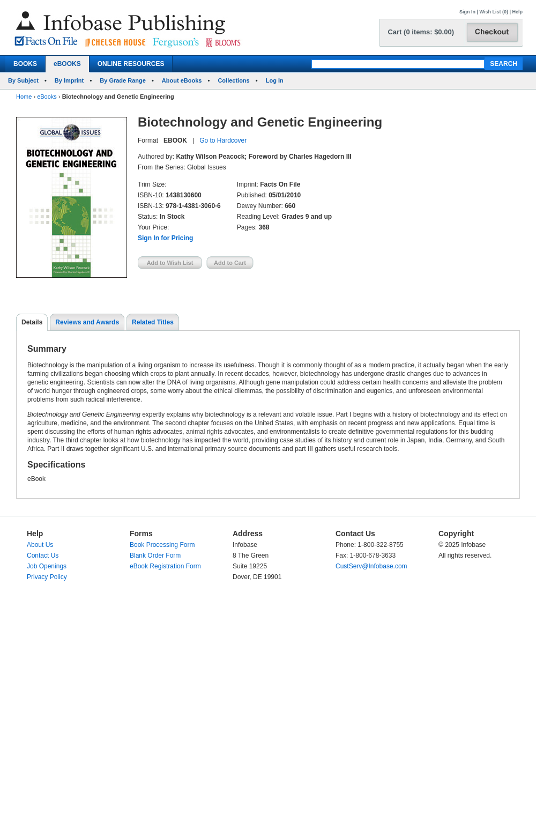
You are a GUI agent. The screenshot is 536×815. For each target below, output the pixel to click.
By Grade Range (123, 80)
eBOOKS (67, 64)
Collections (233, 80)
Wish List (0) (494, 11)
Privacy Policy (47, 577)
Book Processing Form (162, 545)
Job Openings (46, 566)
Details (31, 322)
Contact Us (42, 555)
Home (24, 96)
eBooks (47, 96)
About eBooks (182, 80)
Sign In (467, 11)
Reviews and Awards (87, 322)
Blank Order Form (155, 555)
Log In (275, 80)
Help (517, 11)
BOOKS (25, 64)
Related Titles (153, 322)
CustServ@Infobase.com (371, 566)
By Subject (23, 80)
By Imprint (69, 80)
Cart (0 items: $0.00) (421, 32)
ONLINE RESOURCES (131, 64)
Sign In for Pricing (165, 238)
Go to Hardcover (223, 140)
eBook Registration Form (165, 566)
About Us (40, 545)
